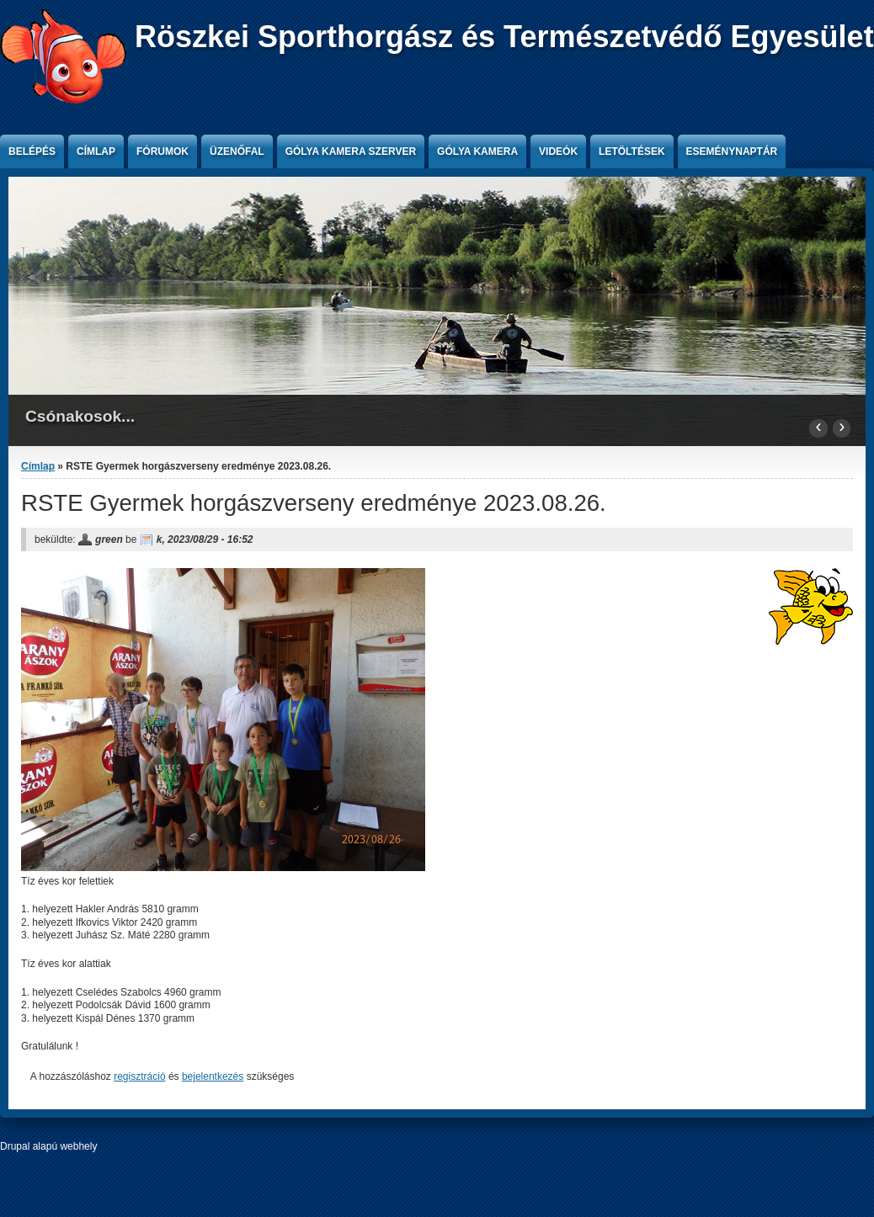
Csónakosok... (80, 416)
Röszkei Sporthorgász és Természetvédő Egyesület (504, 36)
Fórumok (162, 151)
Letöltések (631, 151)
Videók (558, 151)
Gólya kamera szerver (350, 151)
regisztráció (139, 1076)
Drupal (14, 1146)
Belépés (32, 151)
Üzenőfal (237, 151)
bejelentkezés (212, 1076)
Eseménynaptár (732, 151)
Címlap (96, 151)
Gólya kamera (477, 151)
